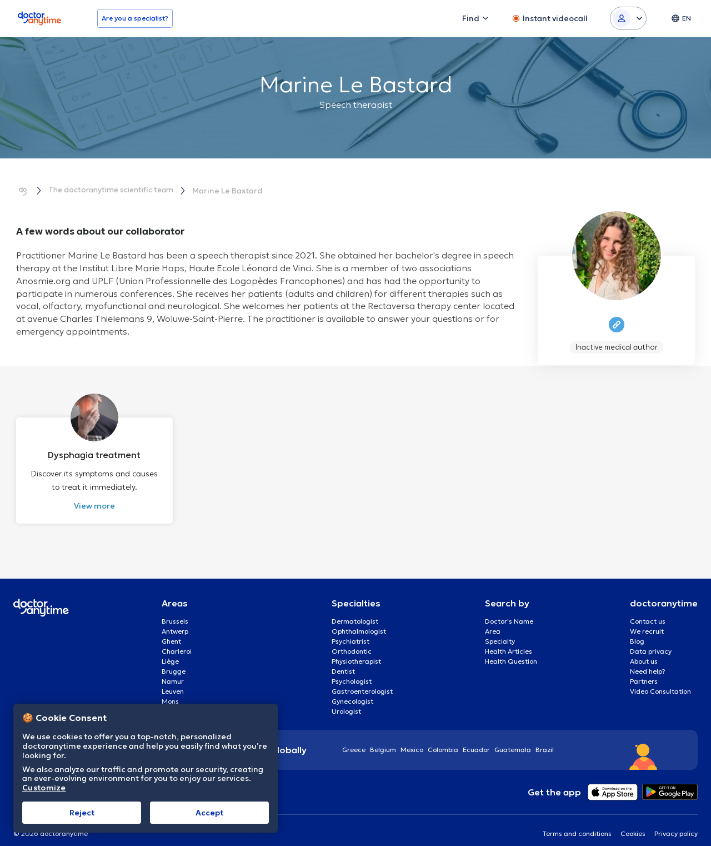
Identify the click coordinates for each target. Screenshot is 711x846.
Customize (44, 788)
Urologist (346, 700)
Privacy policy (676, 823)
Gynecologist (352, 690)
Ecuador (476, 739)
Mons (170, 690)
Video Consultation (660, 680)
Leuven (173, 680)
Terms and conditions (577, 823)
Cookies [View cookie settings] (632, 823)
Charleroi (177, 640)
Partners (644, 670)
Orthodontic (352, 640)
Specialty (500, 630)
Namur (173, 670)
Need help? (647, 660)
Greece (353, 739)
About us (644, 650)
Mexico (411, 739)
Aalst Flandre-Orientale (200, 700)
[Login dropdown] (628, 18)
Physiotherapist (356, 650)
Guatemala (512, 739)
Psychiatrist (350, 630)
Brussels (175, 610)
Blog (637, 630)
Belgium (383, 739)
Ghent (171, 630)
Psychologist (352, 670)
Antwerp (175, 620)
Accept (209, 813)
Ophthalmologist (359, 620)
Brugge (174, 660)
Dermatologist (355, 610)
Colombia (443, 739)
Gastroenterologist (362, 680)
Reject (81, 813)
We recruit (647, 620)
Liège (170, 650)
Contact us (647, 610)
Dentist (343, 660)
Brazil (544, 739)
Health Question (511, 650)
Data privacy (651, 640)
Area (492, 620)
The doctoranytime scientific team (116, 190)
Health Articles (508, 640)
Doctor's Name (509, 610)
